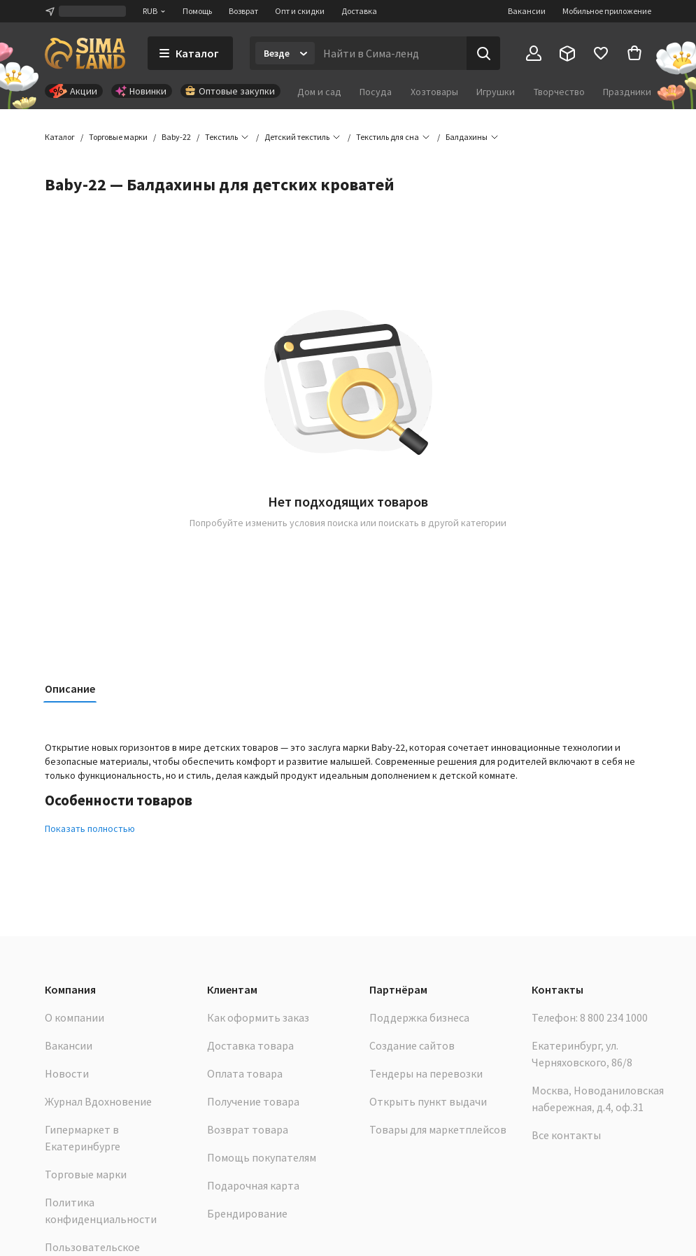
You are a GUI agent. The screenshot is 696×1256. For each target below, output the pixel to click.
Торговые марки (86, 1174)
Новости (67, 1073)
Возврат (243, 11)
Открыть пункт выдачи (428, 1101)
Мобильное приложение (606, 11)
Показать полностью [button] (90, 828)
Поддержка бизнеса (419, 1017)
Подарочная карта (253, 1185)
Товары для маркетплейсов (437, 1129)
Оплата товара (245, 1073)
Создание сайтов (412, 1045)
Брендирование (247, 1213)
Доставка (359, 11)
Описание (70, 689)
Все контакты (566, 1135)
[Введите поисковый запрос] (391, 53)
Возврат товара (247, 1129)
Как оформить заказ (258, 1017)
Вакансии (527, 11)
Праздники (627, 91)
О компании (74, 1017)
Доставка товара (250, 1045)
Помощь (197, 11)
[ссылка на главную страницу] (85, 53)
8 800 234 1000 (614, 1017)
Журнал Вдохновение (98, 1101)
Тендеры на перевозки (426, 1073)
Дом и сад (319, 91)
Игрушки (495, 91)
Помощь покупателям (261, 1157)
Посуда (376, 91)
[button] (467, 137)
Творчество (559, 91)
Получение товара (253, 1101)
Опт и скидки (300, 11)
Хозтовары (434, 91)
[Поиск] (483, 53)
